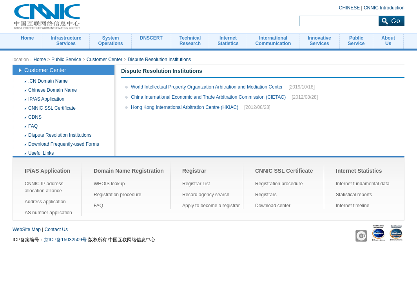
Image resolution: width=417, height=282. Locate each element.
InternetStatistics (228, 40)
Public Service (66, 59)
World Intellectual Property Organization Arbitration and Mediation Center (207, 87)
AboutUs (388, 40)
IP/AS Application (46, 99)
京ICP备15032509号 (65, 239)
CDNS (35, 117)
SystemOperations (110, 40)
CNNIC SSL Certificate (52, 108)
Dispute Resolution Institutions (159, 59)
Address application (45, 201)
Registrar (194, 171)
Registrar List (196, 183)
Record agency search (205, 194)
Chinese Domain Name (52, 90)
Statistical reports (354, 194)
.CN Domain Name (48, 81)
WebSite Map (27, 229)
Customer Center (104, 59)
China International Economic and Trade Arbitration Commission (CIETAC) (208, 97)
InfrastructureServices (66, 40)
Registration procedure (117, 194)
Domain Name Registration (129, 171)
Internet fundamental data (363, 183)
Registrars (266, 194)
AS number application (48, 212)
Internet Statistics (359, 171)
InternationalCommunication (273, 40)
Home (27, 38)
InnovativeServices (319, 40)
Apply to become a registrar (211, 205)
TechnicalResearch (190, 40)
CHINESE (349, 8)
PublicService (356, 40)
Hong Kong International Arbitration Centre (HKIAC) (184, 107)
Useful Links (41, 153)
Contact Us (56, 229)
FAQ (33, 126)
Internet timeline (352, 205)
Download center (272, 205)
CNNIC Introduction (384, 8)
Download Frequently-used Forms (63, 144)
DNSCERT (151, 38)
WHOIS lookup (109, 183)
